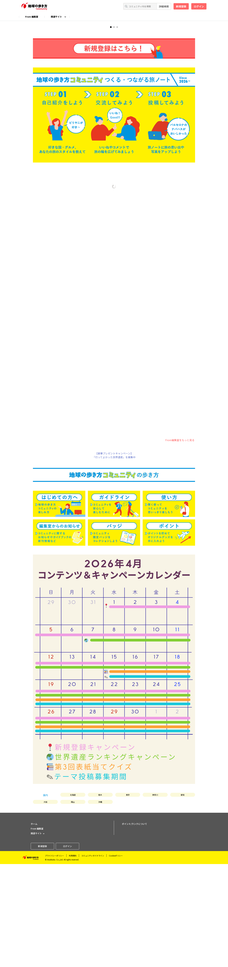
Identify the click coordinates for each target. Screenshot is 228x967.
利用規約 (72, 958)
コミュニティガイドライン (92, 958)
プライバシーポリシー (54, 958)
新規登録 (181, 6)
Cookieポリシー (116, 958)
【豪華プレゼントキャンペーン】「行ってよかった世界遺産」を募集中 (114, 558)
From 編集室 (31, 16)
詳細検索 (164, 6)
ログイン (199, 6)
